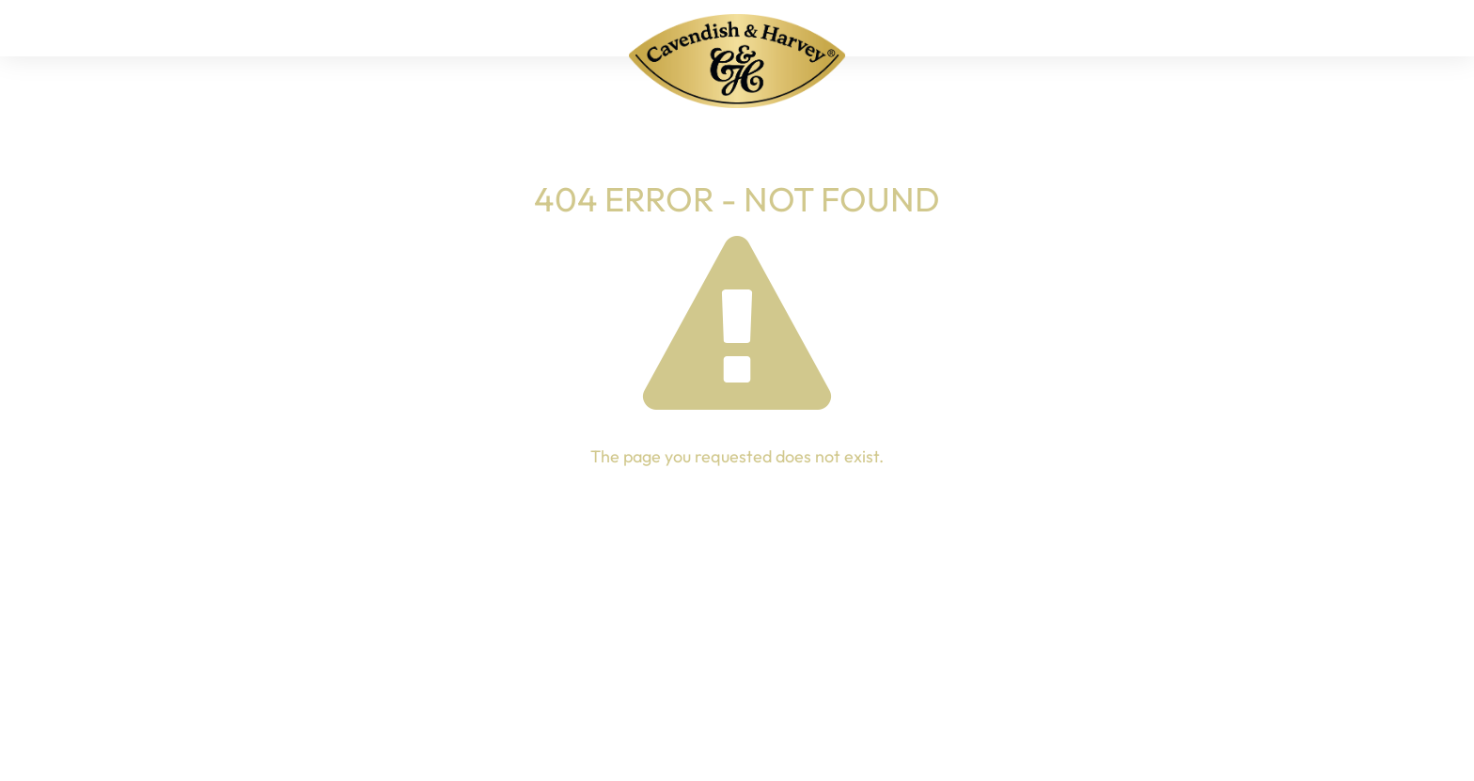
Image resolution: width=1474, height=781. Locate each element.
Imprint (816, 716)
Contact (730, 716)
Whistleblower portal (1037, 716)
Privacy (900, 716)
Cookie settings (1202, 716)
